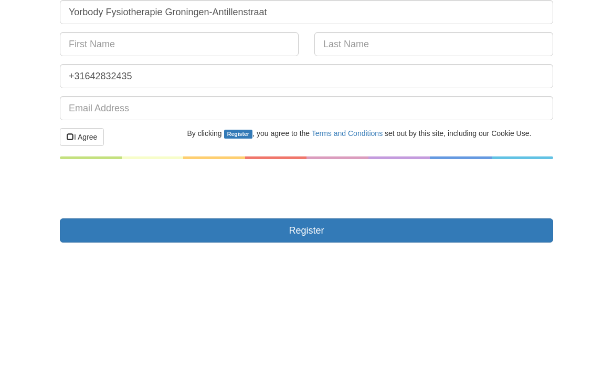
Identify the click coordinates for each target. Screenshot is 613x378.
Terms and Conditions (347, 133)
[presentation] (139, 190)
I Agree (82, 137)
